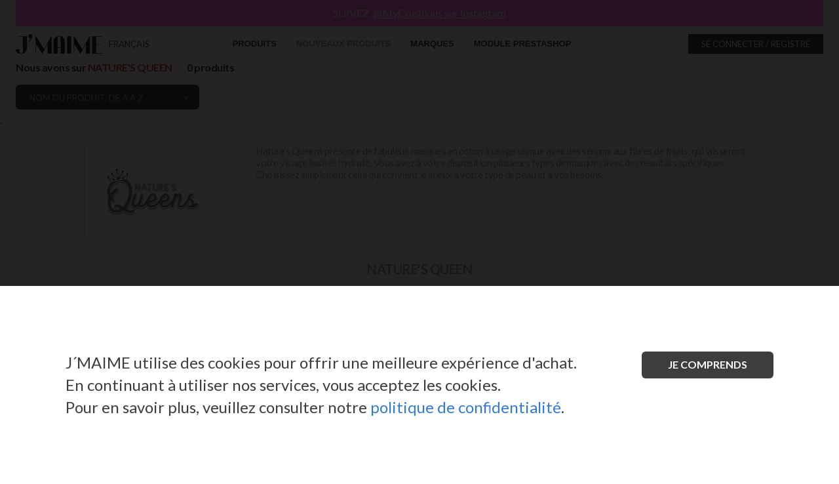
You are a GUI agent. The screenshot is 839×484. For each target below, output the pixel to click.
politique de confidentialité (465, 406)
